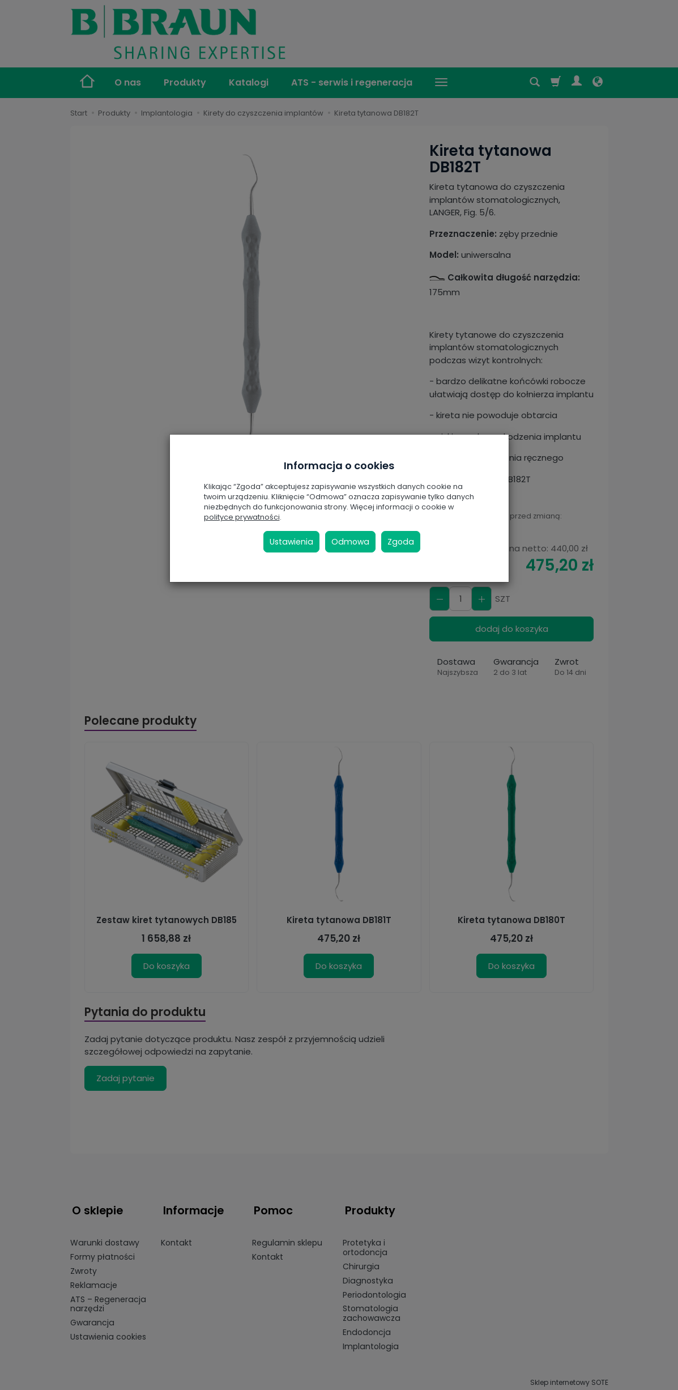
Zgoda (400, 541)
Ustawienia (291, 541)
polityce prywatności (242, 517)
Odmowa (350, 541)
